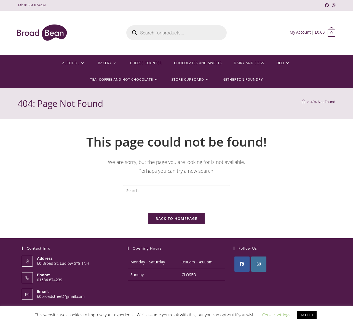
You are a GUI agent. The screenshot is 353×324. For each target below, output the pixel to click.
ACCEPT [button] (307, 314)
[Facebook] (242, 264)
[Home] (303, 101)
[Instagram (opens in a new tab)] (332, 5)
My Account (300, 32)
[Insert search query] (176, 190)
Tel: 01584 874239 (32, 5)
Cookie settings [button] (276, 314)
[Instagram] (258, 264)
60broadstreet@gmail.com (61, 296)
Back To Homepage (176, 218)
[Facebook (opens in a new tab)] (326, 5)
